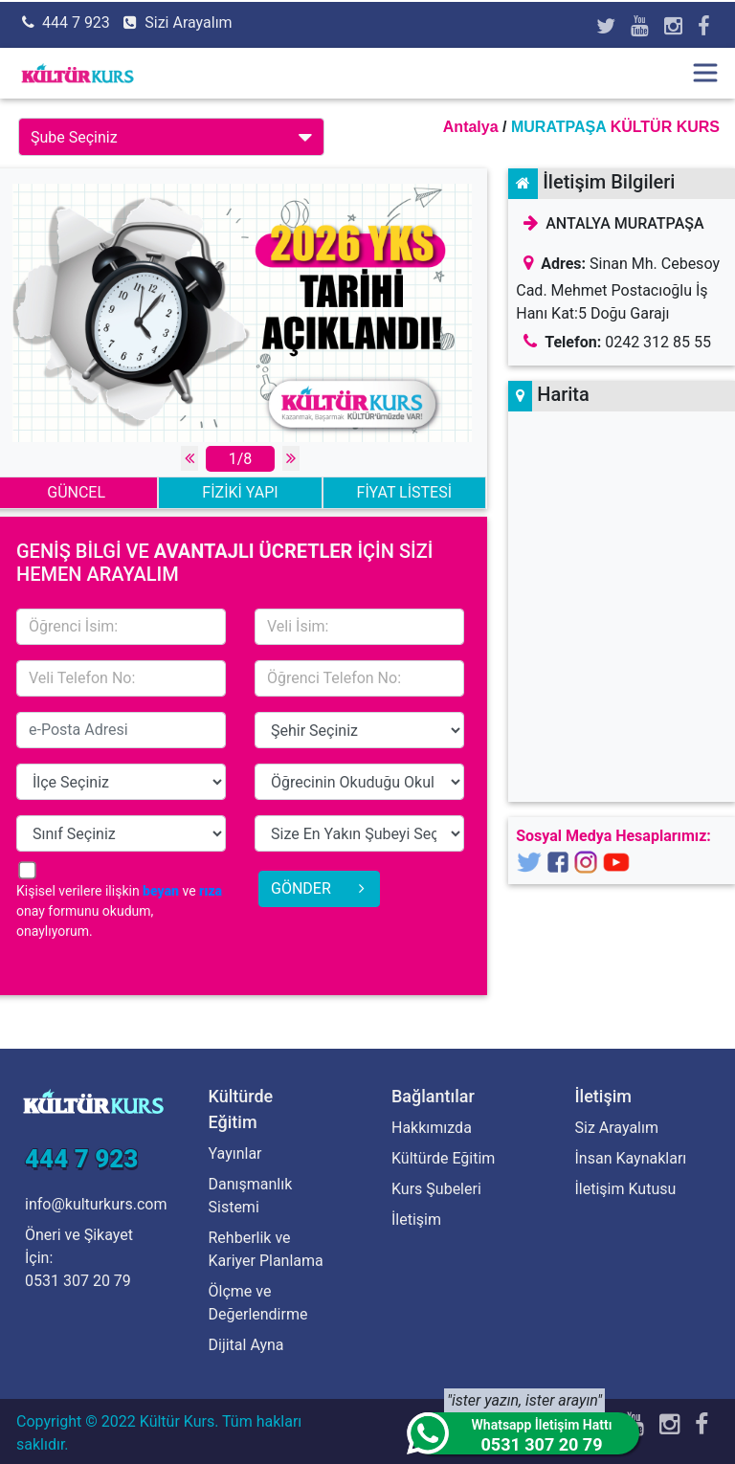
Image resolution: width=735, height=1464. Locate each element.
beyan (161, 890)
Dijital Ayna (246, 1345)
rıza (210, 890)
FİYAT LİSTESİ (404, 492)
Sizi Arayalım (188, 22)
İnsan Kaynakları (631, 1158)
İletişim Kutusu (626, 1189)
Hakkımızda (431, 1128)
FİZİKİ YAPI (240, 492)
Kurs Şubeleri (436, 1189)
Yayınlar (235, 1153)
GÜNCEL (76, 492)
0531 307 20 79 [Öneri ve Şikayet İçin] (78, 1281)
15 (359, 730)
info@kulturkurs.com (96, 1204)
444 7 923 (76, 22)
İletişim (416, 1219)
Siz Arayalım (616, 1128)
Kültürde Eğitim (443, 1158)
